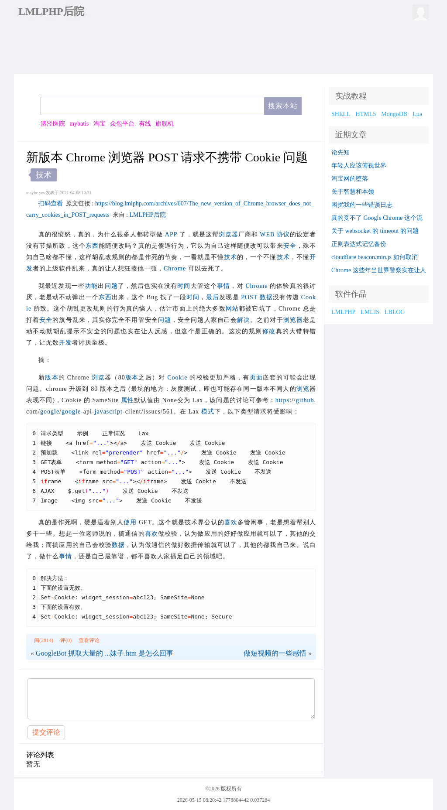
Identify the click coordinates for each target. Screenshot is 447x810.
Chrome (175, 268)
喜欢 (230, 522)
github (305, 400)
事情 (223, 286)
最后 (212, 297)
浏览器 (228, 234)
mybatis (79, 123)
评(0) (66, 640)
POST (249, 297)
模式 (207, 411)
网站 (232, 308)
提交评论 (46, 732)
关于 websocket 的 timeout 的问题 (375, 231)
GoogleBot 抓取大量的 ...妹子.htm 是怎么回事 (104, 653)
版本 (51, 377)
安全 (289, 246)
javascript (109, 411)
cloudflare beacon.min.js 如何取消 (374, 257)
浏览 (98, 377)
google (49, 411)
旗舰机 (164, 123)
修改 (269, 331)
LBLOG (395, 312)
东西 (92, 246)
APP (171, 234)
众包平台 (122, 123)
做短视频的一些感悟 (275, 653)
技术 (230, 257)
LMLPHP (343, 312)
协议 (283, 234)
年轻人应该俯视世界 (358, 165)
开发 (65, 342)
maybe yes (35, 192)
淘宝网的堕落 (349, 178)
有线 (145, 123)
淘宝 (99, 123)
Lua (417, 114)
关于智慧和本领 (352, 191)
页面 (256, 377)
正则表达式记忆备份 (358, 244)
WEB (267, 234)
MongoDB (394, 114)
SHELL (341, 114)
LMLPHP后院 (51, 11)
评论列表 (40, 755)
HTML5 (366, 114)
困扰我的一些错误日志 (361, 205)
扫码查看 (50, 203)
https (282, 400)
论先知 (340, 152)
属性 (127, 400)
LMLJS (370, 312)
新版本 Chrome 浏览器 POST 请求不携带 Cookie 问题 (167, 157)
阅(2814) (43, 640)
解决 (243, 320)
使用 (130, 522)
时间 (183, 286)
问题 (111, 286)
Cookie (177, 377)
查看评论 (89, 640)
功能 (91, 286)
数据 (266, 297)
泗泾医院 (53, 123)
